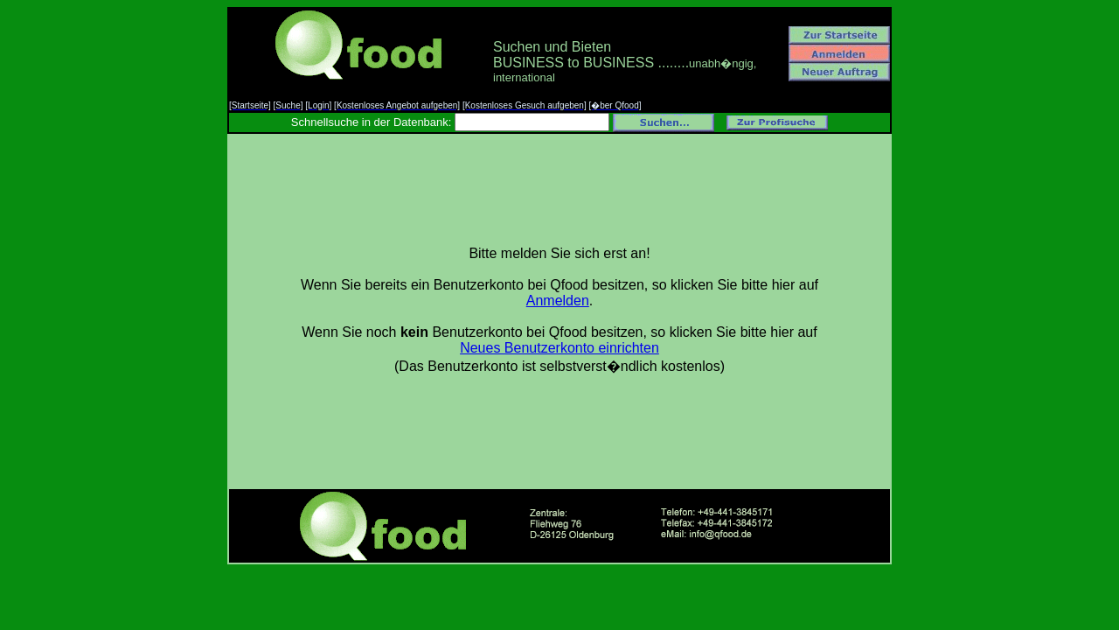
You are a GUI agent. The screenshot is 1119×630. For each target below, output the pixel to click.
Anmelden (557, 300)
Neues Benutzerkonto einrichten (559, 347)
